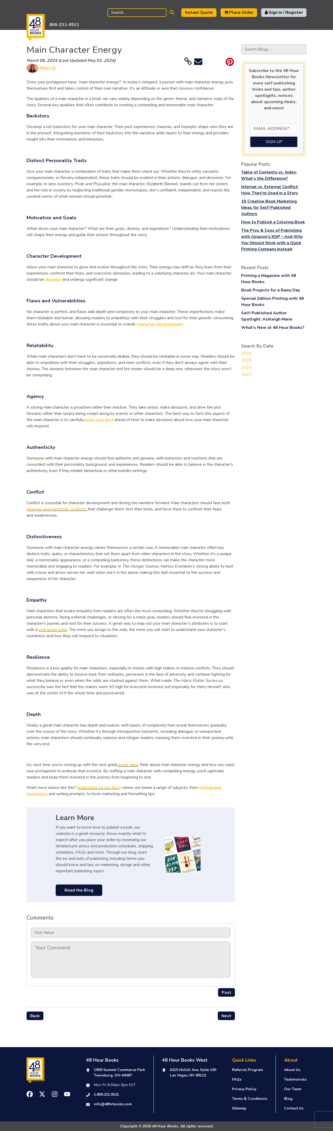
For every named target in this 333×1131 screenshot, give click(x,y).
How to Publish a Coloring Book (273, 222)
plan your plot (99, 420)
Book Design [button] (192, 25)
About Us (292, 1069)
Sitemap (239, 1108)
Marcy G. (47, 68)
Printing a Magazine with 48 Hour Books (268, 279)
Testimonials (295, 1079)
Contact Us (293, 1108)
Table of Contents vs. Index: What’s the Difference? (269, 175)
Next (226, 1016)
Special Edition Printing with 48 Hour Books (272, 302)
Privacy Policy (244, 1089)
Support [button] (289, 25)
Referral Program (247, 1069)
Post (226, 992)
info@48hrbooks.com (113, 1104)
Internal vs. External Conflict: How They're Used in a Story (270, 190)
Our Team (292, 1089)
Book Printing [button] (104, 25)
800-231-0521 (64, 25)
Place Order (238, 12)
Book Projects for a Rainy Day (270, 290)
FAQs (236, 1079)
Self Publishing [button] (149, 25)
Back (35, 1016)
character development (159, 324)
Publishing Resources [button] (242, 25)
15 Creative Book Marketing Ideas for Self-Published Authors (269, 207)
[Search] (136, 12)
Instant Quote (199, 12)
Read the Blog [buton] (79, 890)
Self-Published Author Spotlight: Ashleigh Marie (266, 316)
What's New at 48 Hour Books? (272, 327)
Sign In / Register (284, 12)
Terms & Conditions (249, 1098)
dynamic (53, 279)
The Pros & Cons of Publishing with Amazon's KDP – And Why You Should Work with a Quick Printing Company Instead (272, 240)
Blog (288, 1098)
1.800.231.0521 (106, 1094)
